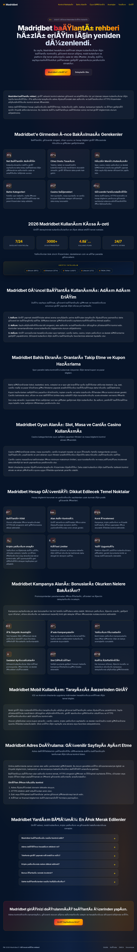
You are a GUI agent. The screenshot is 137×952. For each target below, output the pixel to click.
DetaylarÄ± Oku (82, 72)
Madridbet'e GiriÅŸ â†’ (58, 72)
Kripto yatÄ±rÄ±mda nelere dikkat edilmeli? (41, 864)
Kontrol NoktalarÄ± (65, 5)
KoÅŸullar (113, 947)
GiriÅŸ (131, 5)
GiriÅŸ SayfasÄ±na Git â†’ (68, 922)
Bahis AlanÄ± (81, 5)
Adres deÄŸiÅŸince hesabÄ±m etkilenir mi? (40, 847)
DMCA (121, 947)
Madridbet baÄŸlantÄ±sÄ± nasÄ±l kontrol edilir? (43, 838)
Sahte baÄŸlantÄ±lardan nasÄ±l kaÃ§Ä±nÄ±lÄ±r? (43, 881)
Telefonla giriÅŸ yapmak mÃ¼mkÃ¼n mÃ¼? (41, 855)
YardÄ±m (122, 5)
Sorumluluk (130, 947)
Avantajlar (111, 5)
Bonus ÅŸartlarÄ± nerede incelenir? (37, 873)
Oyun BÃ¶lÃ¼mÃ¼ (97, 5)
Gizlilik (105, 947)
